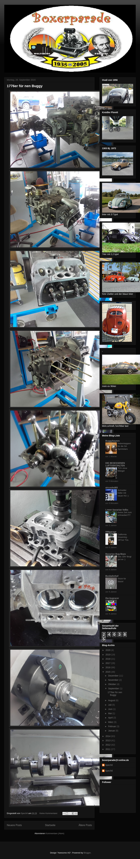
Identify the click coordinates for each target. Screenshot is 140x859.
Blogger (87, 853)
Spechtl (109, 765)
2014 (108, 736)
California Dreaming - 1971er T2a (123, 537)
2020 (108, 650)
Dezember (113, 675)
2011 (108, 749)
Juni (110, 709)
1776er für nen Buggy (25, 86)
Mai (110, 713)
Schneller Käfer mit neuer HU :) (123, 493)
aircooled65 (111, 487)
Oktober (112, 684)
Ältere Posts (85, 825)
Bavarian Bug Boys (115, 554)
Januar (112, 730)
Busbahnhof (111, 576)
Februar (112, 726)
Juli (110, 705)
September (114, 688)
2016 (108, 667)
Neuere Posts (14, 825)
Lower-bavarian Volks (116, 509)
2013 (108, 740)
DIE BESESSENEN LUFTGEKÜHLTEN (115, 464)
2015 (108, 672)
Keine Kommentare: (49, 813)
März (111, 722)
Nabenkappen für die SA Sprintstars (124, 446)
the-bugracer (112, 598)
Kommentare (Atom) (55, 833)
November (113, 680)
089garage (110, 532)
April (110, 717)
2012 (108, 744)
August (112, 700)
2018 (108, 659)
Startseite (50, 825)
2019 (108, 654)
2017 (108, 663)
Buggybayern (112, 441)
